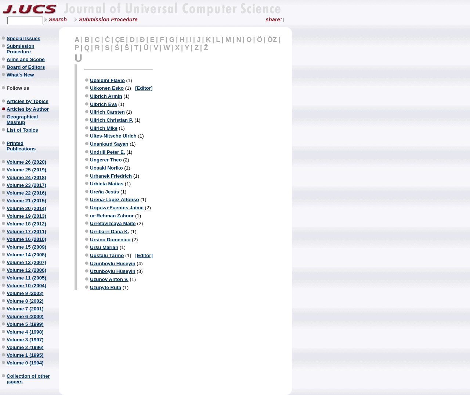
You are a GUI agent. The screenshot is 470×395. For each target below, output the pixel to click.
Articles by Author (28, 109)
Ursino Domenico (110, 239)
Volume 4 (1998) (25, 332)
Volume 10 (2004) (26, 285)
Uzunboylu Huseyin (112, 263)
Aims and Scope (26, 59)
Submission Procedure (108, 19)
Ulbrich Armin (106, 96)
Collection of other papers (28, 378)
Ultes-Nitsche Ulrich (113, 136)
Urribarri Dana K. (109, 231)
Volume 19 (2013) (26, 216)
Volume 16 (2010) (26, 239)
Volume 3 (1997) (25, 339)
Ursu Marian (104, 247)
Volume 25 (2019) (26, 169)
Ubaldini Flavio (107, 80)
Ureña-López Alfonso (114, 199)
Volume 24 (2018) (26, 177)
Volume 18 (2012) (26, 224)
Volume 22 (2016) (26, 193)
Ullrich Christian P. (111, 120)
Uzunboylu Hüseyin (112, 271)
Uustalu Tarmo (107, 255)
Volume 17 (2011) (26, 231)
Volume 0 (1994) (25, 363)
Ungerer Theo (106, 160)
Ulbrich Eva (103, 104)
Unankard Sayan (109, 144)
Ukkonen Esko (107, 88)
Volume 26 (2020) (26, 162)
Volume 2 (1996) (25, 347)
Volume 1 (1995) (25, 355)
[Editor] (143, 88)
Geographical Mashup (22, 119)
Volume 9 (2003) (25, 293)
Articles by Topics (27, 101)
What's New (20, 75)
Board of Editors (26, 67)
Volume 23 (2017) (26, 185)
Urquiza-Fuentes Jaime (117, 207)
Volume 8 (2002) (25, 301)
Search (58, 19)
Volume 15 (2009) (26, 247)
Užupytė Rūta (105, 287)
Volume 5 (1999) (25, 324)
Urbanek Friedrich (111, 176)
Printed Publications (21, 146)
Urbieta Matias (106, 183)
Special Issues (23, 38)
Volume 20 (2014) (26, 208)
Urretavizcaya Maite (112, 223)
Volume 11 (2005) (26, 278)
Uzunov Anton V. (109, 279)
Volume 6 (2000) (25, 316)
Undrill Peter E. (107, 152)
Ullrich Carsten (107, 112)
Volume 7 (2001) (25, 309)
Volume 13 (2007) (26, 262)
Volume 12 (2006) (26, 270)
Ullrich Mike (104, 128)
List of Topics (22, 130)
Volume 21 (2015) (26, 200)
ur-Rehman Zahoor (112, 215)
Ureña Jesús (104, 192)
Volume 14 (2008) (26, 254)
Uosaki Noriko (106, 168)
